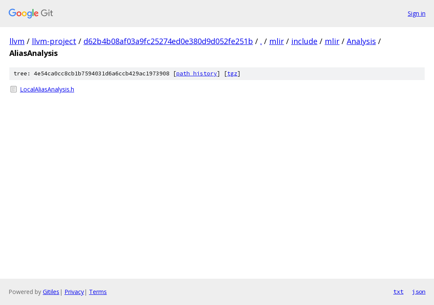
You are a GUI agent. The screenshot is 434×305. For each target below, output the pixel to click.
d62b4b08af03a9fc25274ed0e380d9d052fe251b (168, 41)
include (304, 41)
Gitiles (51, 292)
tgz (232, 73)
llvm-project (54, 41)
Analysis (361, 41)
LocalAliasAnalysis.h (47, 89)
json (419, 291)
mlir (276, 41)
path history (196, 73)
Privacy (74, 292)
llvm (17, 41)
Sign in (417, 13)
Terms (98, 292)
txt (398, 291)
